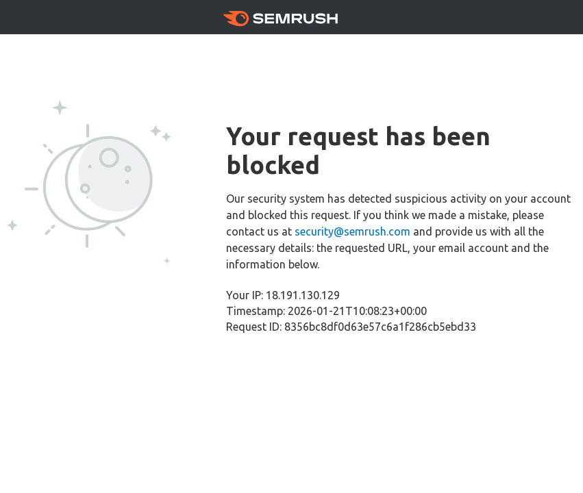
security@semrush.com (352, 231)
